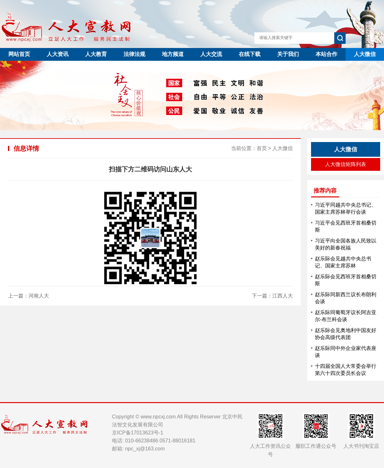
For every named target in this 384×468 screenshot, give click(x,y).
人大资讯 (57, 54)
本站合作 (326, 54)
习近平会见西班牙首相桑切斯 (345, 226)
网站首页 (19, 54)
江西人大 (282, 295)
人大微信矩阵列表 (345, 164)
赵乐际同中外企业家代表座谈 (345, 351)
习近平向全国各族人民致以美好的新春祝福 (345, 244)
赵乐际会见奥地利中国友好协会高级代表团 (345, 334)
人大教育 (96, 54)
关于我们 (288, 54)
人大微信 (365, 54)
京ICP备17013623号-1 (137, 432)
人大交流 (211, 54)
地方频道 (173, 54)
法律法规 (134, 54)
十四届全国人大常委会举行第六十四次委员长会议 (345, 369)
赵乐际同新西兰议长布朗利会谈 (345, 298)
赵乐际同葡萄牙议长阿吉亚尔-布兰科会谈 (345, 316)
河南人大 (38, 295)
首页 (262, 148)
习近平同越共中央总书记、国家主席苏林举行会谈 (345, 208)
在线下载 (249, 54)
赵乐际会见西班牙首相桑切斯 (345, 280)
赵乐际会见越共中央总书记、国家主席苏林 (343, 262)
